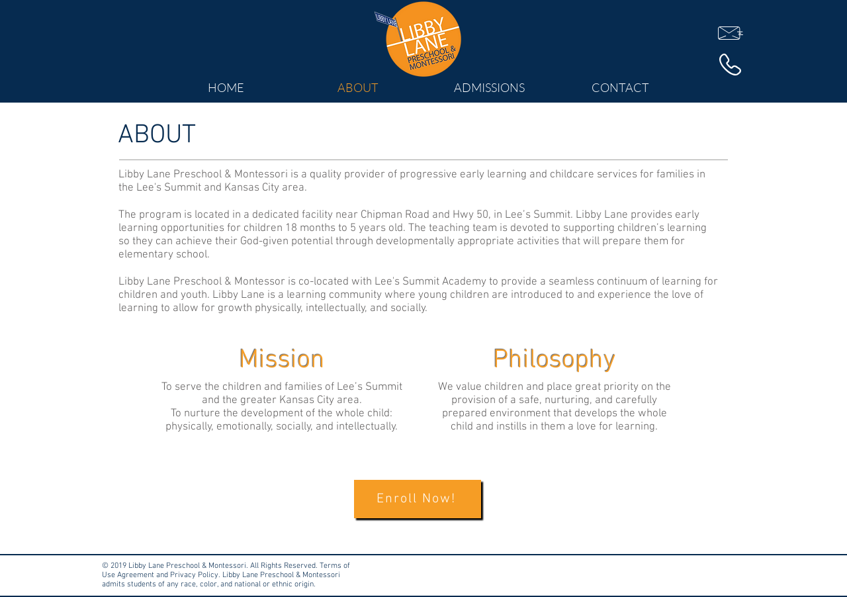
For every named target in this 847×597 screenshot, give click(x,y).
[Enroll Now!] (417, 499)
